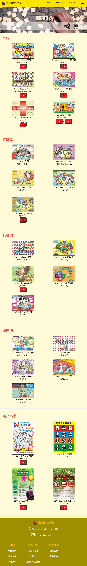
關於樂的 (12, 550)
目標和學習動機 (33, 561)
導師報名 (54, 550)
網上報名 (71, 2)
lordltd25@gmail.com (45, 535)
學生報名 (54, 556)
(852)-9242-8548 (50, 529)
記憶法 (33, 556)
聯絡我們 (12, 561)
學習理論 (59, 2)
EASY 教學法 (33, 550)
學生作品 (12, 556)
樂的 (49, 2)
